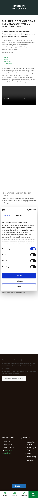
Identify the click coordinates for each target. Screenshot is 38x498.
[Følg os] (19, 486)
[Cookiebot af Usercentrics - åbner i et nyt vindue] (27, 210)
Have (6, 59)
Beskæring (7, 61)
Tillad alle (19, 275)
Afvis (19, 286)
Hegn (6, 57)
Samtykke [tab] (6, 215)
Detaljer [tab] (19, 215)
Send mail (7, 453)
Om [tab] (31, 215)
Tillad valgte (19, 281)
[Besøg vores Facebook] (14, 378)
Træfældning (8, 63)
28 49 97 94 (8, 451)
